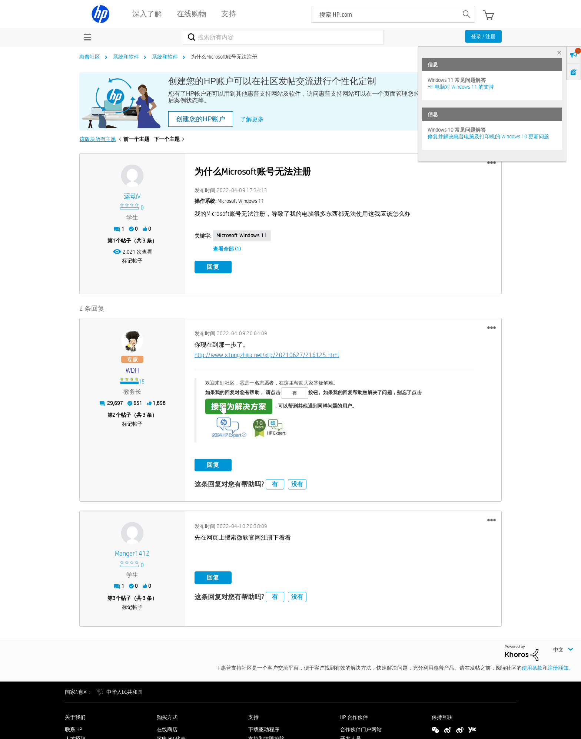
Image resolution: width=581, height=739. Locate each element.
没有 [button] (297, 484)
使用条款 (532, 667)
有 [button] (275, 484)
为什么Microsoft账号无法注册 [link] (224, 56)
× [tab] (559, 52)
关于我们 (75, 717)
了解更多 (252, 119)
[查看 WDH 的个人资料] (132, 370)
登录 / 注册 (483, 36)
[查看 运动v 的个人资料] (132, 196)
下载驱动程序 (263, 729)
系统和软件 (126, 56)
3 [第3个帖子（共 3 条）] (114, 598)
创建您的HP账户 (200, 119)
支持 (253, 717)
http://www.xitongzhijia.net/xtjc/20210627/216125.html (267, 355)
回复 (213, 267)
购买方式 (167, 717)
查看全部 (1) (227, 248)
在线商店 (167, 729)
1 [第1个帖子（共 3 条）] (114, 240)
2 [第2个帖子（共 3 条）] (114, 415)
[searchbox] (385, 14)
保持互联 (442, 717)
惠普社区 (89, 56)
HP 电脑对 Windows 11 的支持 (461, 86)
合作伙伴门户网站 (361, 729)
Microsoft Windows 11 (242, 235)
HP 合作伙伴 (354, 717)
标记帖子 (132, 260)
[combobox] (283, 37)
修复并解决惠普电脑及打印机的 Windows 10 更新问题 (488, 136)
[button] (491, 163)
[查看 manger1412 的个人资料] (132, 554)
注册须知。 (561, 667)
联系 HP (73, 729)
